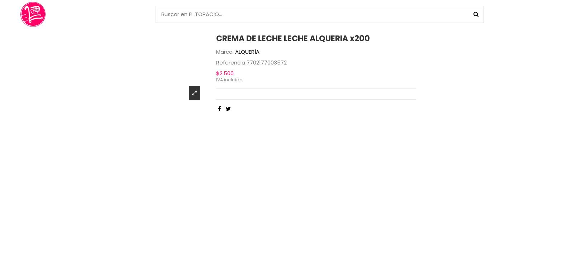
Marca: (225, 52)
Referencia (230, 62)
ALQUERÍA (247, 52)
